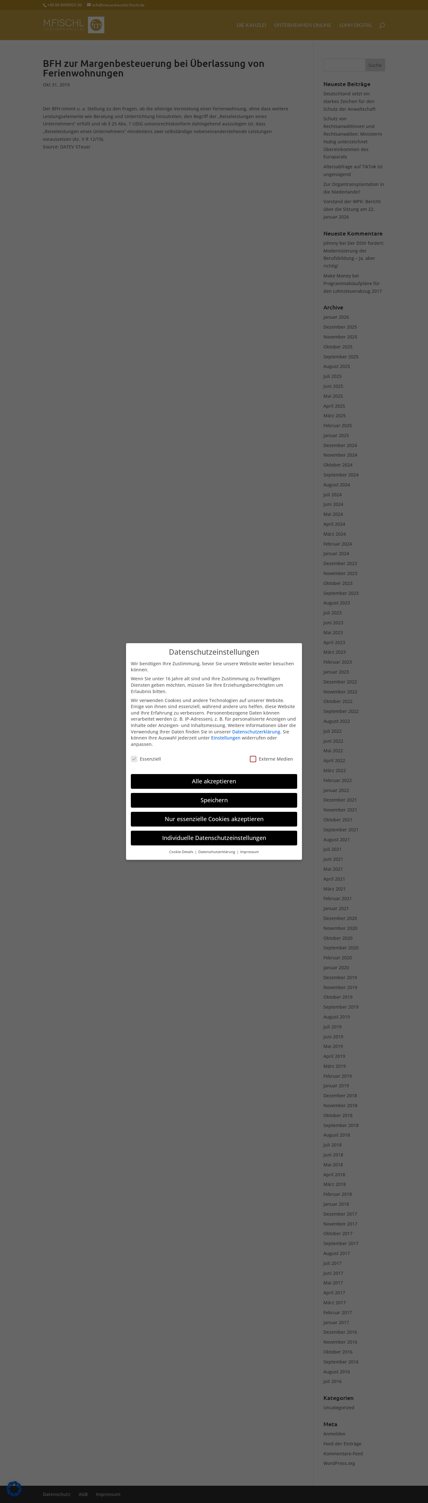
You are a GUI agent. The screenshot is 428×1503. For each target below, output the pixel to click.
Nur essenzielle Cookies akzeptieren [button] (214, 815)
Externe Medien (271, 754)
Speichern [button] (214, 796)
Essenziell (146, 754)
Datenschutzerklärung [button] (217, 847)
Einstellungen (226, 733)
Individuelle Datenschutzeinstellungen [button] (214, 833)
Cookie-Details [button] (181, 847)
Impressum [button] (249, 847)
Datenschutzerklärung (256, 727)
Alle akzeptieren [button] (214, 777)
